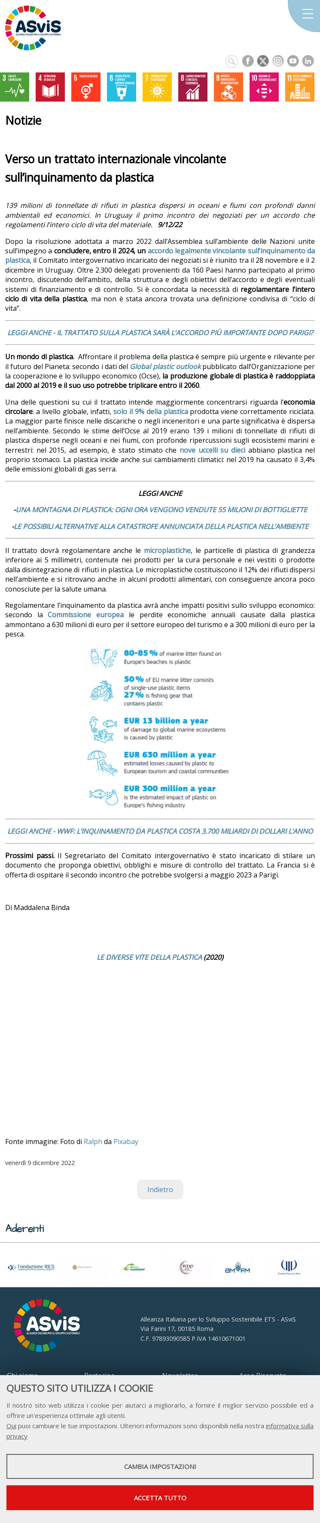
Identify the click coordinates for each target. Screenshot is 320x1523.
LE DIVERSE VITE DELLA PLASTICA (149, 957)
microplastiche (167, 550)
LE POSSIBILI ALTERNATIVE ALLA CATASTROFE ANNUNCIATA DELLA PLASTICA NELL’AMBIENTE (161, 526)
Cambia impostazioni (160, 1466)
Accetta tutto (160, 1497)
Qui (11, 1425)
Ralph (93, 1141)
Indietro (160, 1189)
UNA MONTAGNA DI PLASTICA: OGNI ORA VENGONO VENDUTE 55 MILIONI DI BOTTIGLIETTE (161, 509)
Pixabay (125, 1141)
